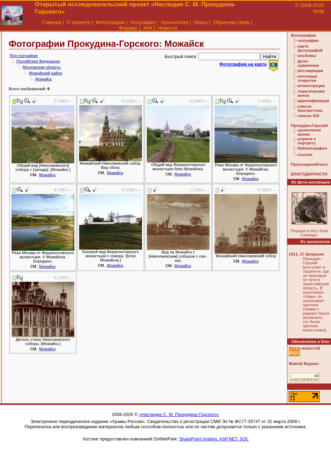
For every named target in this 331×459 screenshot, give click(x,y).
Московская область (42, 67)
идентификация (313, 101)
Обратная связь (231, 22)
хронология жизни (309, 132)
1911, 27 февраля (306, 254)
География (142, 22)
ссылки (305, 154)
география (308, 40)
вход (318, 11)
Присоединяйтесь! (309, 164)
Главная (51, 22)
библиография (312, 148)
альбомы (307, 55)
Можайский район (45, 73)
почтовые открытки (307, 78)
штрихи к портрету (307, 141)
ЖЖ (147, 28)
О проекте (78, 22)
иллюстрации (311, 86)
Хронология (174, 22)
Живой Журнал (304, 363)
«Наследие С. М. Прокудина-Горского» (179, 414)
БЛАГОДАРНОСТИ (309, 174)
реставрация (310, 71)
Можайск (43, 79)
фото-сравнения (308, 63)
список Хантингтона (310, 108)
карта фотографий (310, 48)
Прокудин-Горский (309, 125)
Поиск (201, 22)
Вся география (24, 55)
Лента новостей (304, 348)
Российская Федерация (38, 61)
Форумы (128, 28)
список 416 (308, 116)
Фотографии (110, 22)
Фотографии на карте (242, 64)
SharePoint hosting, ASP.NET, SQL (214, 439)
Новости (168, 28)
